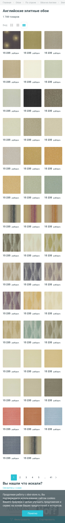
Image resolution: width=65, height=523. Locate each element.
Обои (18, 2)
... (45, 477)
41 (51, 477)
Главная (7, 2)
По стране (30, 2)
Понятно (32, 513)
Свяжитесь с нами (12, 488)
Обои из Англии (48, 2)
